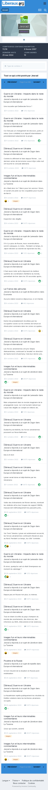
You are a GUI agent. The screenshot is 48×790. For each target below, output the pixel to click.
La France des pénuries (15, 289)
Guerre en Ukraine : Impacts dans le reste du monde (24, 95)
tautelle (33, 664)
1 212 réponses (28, 111)
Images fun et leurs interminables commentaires (19, 176)
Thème (16, 780)
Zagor (32, 151)
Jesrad (6, 99)
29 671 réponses (28, 198)
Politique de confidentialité (33, 780)
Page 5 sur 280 (25, 83)
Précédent (12, 82)
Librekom (34, 181)
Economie (8, 294)
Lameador (34, 99)
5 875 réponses (29, 168)
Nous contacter (19, 783)
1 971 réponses (31, 678)
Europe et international (13, 102)
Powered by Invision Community (24, 786)
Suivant (37, 82)
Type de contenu (13, 66)
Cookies (31, 783)
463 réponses (27, 303)
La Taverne (8, 184)
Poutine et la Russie (13, 661)
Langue (6, 780)
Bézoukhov (35, 292)
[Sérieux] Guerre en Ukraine (17, 148)
